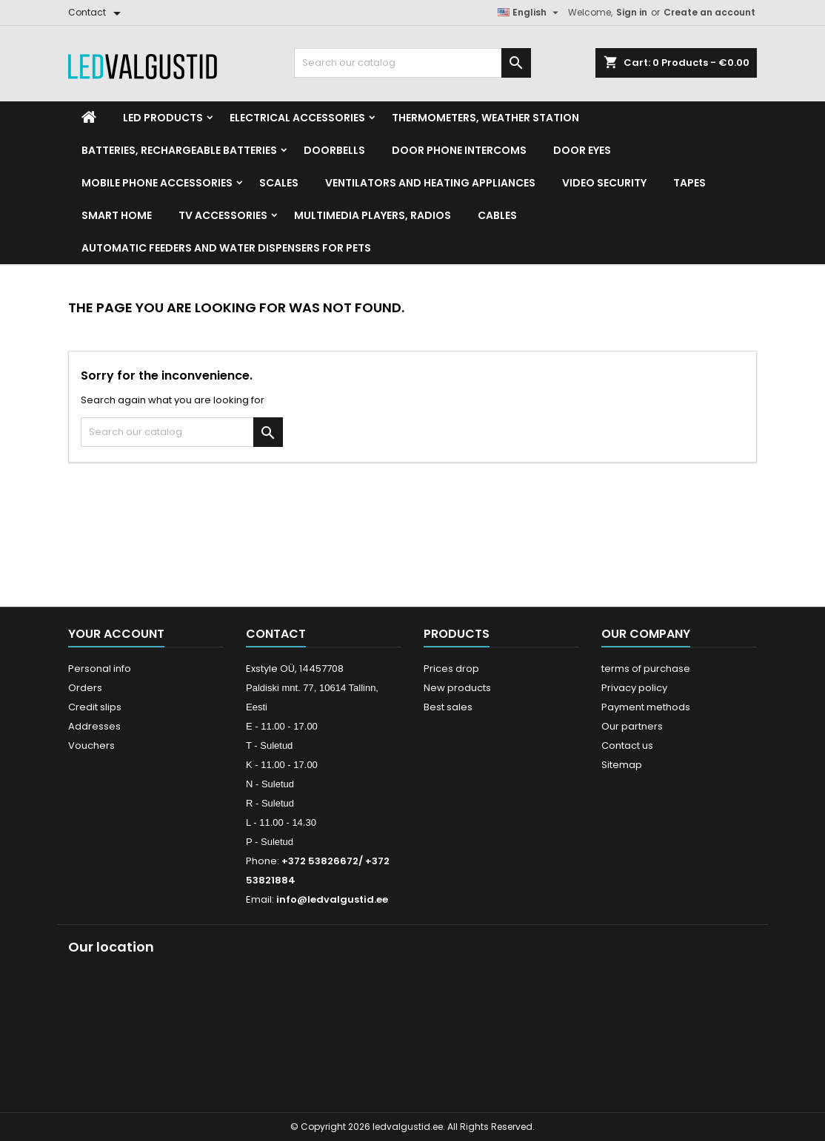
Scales (278, 182)
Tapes (689, 182)
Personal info (99, 669)
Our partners (632, 726)
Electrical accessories (297, 117)
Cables (497, 215)
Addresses (94, 726)
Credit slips (94, 707)
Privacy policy (634, 688)
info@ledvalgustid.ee (332, 899)
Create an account (709, 12)
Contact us (627, 745)
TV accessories (222, 215)
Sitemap (621, 765)
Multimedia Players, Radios (372, 215)
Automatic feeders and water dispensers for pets (226, 247)
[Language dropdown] (530, 12)
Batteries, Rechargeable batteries (179, 150)
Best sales (448, 707)
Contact (276, 633)
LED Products (163, 117)
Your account (116, 633)
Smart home (116, 215)
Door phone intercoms (459, 150)
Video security (604, 182)
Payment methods (645, 707)
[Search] (412, 63)
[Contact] (97, 12)
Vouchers (91, 745)
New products (457, 688)
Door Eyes (582, 150)
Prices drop (451, 669)
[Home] (89, 117)
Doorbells (334, 150)
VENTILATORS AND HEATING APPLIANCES (430, 182)
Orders (85, 688)
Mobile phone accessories (157, 182)
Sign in (631, 12)
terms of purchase (645, 669)
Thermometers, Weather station (485, 117)
